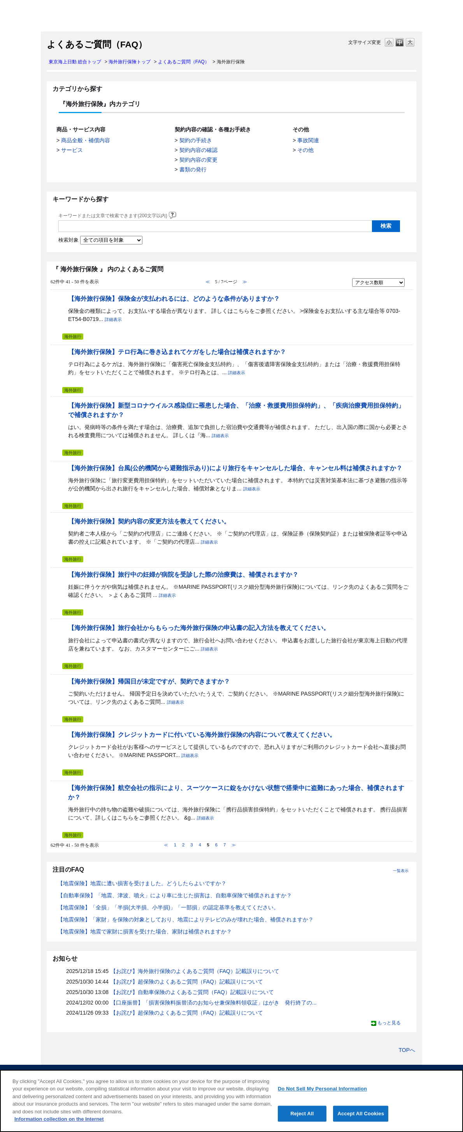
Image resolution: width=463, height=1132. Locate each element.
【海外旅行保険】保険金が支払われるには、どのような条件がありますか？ (174, 298)
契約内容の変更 (198, 160)
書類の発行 (193, 169)
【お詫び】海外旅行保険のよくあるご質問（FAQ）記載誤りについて (194, 971)
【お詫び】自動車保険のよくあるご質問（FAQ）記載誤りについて (192, 992)
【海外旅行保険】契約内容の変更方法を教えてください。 (149, 521)
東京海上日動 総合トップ (75, 62)
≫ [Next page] (234, 844)
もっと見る (389, 1023)
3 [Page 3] (191, 844)
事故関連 (308, 140)
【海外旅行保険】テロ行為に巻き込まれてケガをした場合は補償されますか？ (177, 351)
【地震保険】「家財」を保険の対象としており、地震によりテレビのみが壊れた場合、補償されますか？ (186, 919)
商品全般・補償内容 (85, 140)
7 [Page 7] (224, 844)
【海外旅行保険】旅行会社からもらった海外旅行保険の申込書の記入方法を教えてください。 (199, 627)
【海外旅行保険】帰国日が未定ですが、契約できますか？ (149, 681)
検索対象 (68, 240)
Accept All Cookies (360, 1113)
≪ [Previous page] (166, 844)
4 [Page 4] (200, 844)
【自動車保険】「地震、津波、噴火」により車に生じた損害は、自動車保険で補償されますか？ (175, 895)
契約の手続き (195, 140)
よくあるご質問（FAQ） (183, 62)
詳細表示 (113, 319)
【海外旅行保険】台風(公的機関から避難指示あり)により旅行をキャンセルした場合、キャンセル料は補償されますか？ (235, 467)
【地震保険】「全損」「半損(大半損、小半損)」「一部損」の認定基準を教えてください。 (168, 907)
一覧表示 (401, 871)
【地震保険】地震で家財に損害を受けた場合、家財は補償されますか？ (145, 931)
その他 (305, 150)
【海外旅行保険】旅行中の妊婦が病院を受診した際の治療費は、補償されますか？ (183, 574)
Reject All (302, 1113)
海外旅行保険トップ (130, 62)
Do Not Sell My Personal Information (322, 1089)
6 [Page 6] (216, 844)
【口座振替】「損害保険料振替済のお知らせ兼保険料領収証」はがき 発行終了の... (213, 1002)
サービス (72, 150)
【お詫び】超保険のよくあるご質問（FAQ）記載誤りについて (186, 982)
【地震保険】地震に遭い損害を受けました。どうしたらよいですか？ (142, 883)
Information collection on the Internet (59, 1119)
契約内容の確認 (198, 150)
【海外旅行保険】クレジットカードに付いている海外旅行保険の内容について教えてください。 (202, 734)
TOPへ (406, 1050)
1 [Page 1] (175, 844)
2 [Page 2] (183, 844)
